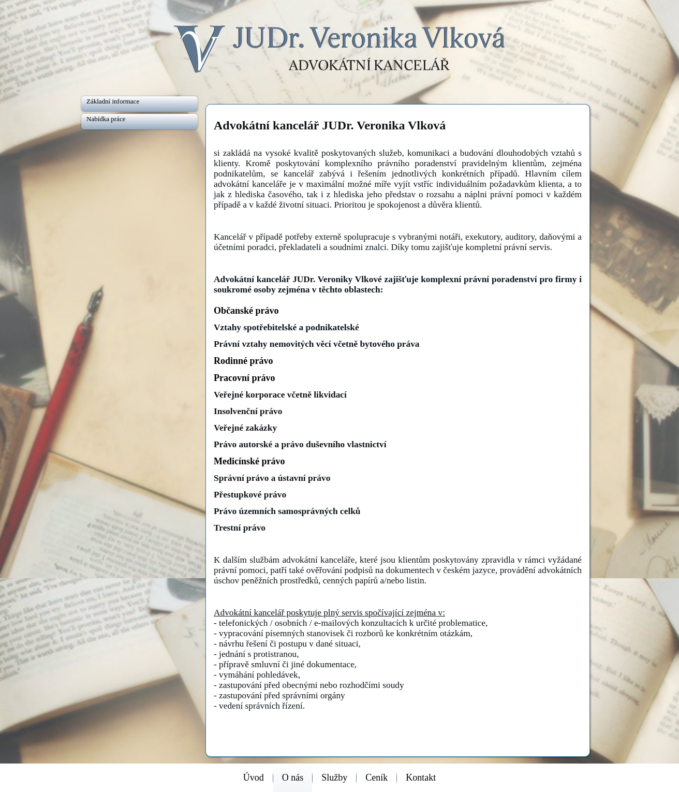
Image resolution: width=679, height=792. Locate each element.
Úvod (253, 777)
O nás (293, 777)
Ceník (376, 777)
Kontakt (421, 777)
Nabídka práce (105, 119)
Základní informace (112, 101)
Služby (334, 777)
